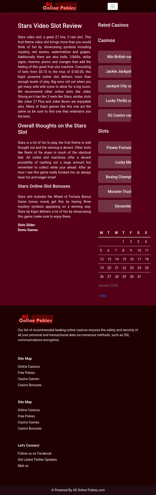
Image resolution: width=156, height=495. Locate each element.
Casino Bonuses (30, 385)
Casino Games (28, 379)
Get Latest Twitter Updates (37, 459)
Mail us (23, 466)
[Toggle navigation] (113, 6)
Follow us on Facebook (35, 453)
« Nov (102, 296)
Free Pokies (26, 373)
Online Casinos (29, 366)
